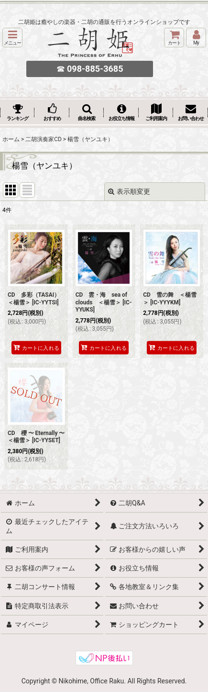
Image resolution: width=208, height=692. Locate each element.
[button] (12, 37)
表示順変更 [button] (129, 191)
